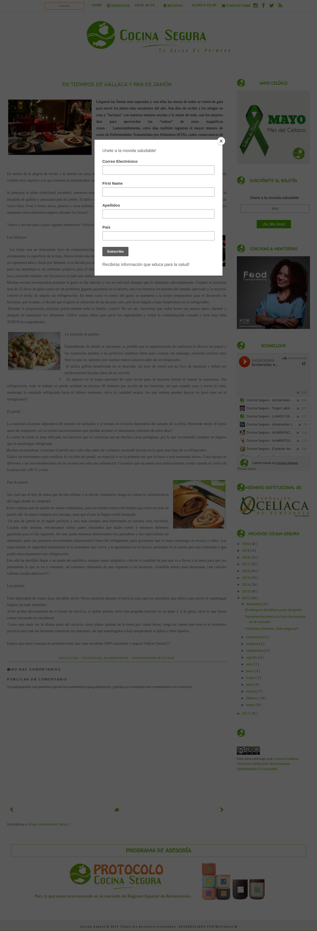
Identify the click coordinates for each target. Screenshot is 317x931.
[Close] (221, 141)
